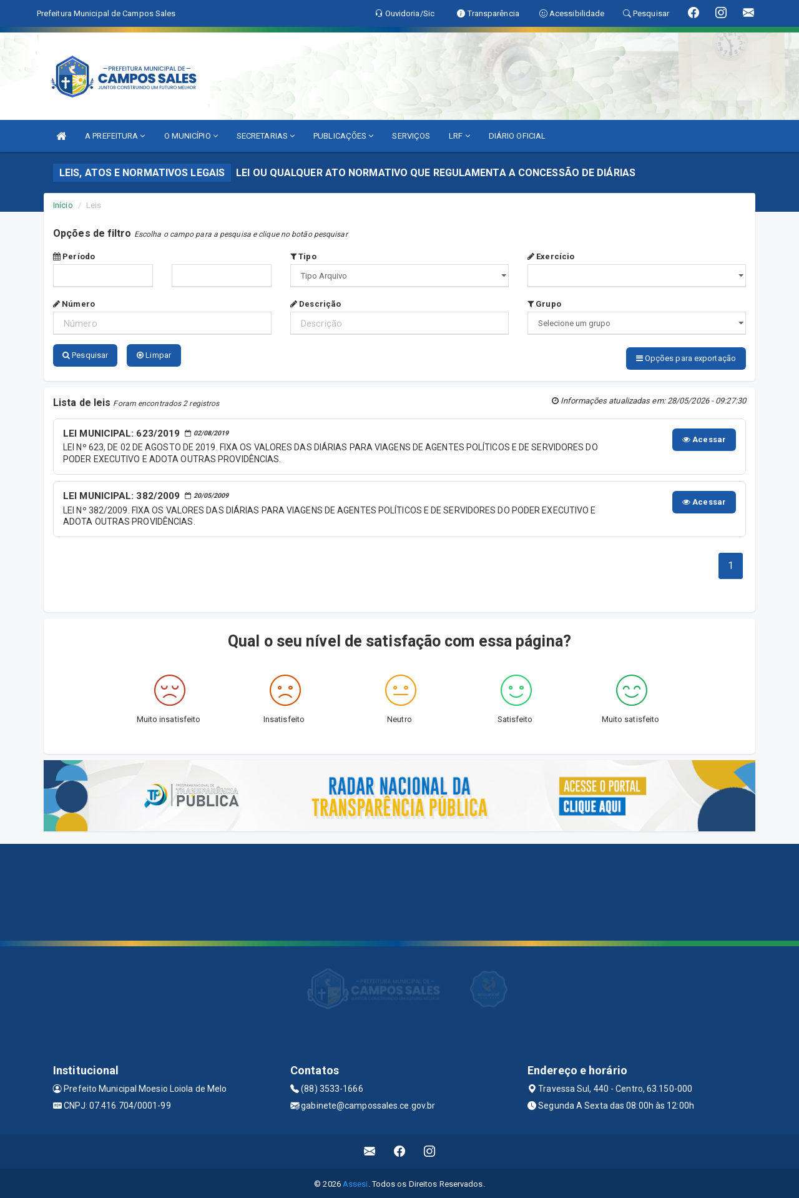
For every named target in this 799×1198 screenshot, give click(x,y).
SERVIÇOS (411, 136)
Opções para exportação (686, 358)
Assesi (355, 1182)
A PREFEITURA (115, 136)
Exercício (550, 256)
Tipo (303, 256)
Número (74, 304)
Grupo (544, 304)
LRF (459, 136)
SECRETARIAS (266, 136)
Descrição (315, 304)
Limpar (154, 355)
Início (63, 205)
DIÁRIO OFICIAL (517, 136)
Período (74, 256)
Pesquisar (85, 355)
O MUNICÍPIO (191, 136)
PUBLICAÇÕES (343, 136)
